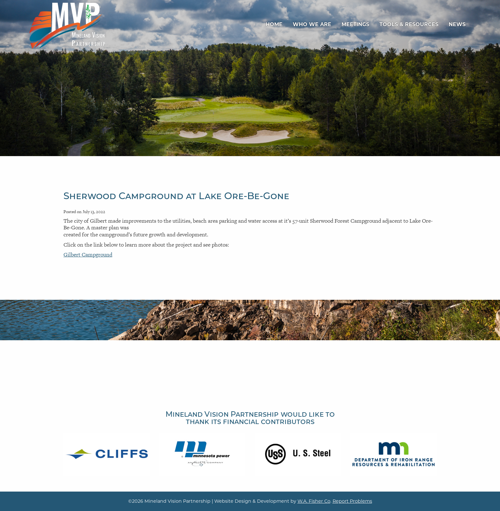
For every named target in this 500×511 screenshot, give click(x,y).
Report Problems (352, 501)
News (457, 24)
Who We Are (312, 24)
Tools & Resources (408, 24)
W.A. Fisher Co (314, 501)
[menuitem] (274, 24)
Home (274, 24)
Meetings (355, 24)
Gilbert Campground (87, 254)
